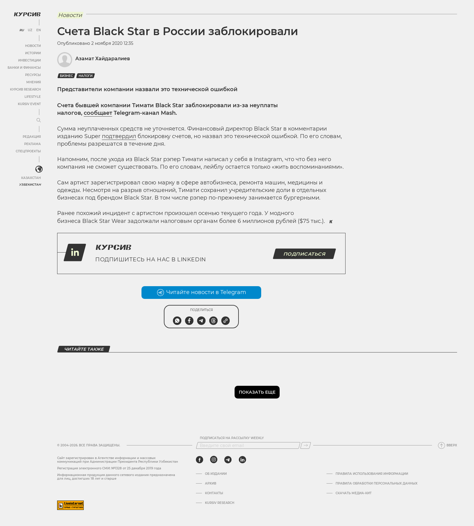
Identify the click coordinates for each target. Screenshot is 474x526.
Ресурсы (33, 75)
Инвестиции (29, 60)
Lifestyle (32, 97)
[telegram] (228, 459)
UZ (30, 30)
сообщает (98, 113)
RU (21, 30)
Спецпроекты (28, 151)
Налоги (86, 76)
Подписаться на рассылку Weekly (232, 438)
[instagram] (213, 459)
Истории (33, 53)
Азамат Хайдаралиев (102, 58)
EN (38, 30)
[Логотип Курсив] (27, 14)
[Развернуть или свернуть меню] (39, 120)
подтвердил (119, 136)
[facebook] (199, 459)
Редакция (32, 137)
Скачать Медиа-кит (354, 493)
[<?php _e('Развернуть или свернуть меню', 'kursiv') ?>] (39, 169)
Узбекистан (30, 185)
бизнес (66, 76)
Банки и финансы (24, 68)
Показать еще (257, 392)
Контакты (214, 493)
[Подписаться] (305, 445)
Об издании (216, 474)
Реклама (32, 144)
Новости (33, 46)
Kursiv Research (219, 503)
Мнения (33, 82)
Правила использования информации (372, 474)
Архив (210, 483)
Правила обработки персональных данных (376, 483)
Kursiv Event (29, 104)
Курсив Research (25, 89)
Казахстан (31, 178)
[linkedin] (242, 459)
